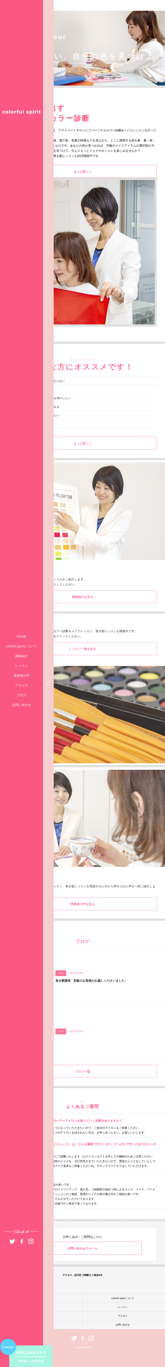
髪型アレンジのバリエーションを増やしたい (42, 405)
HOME (21, 636)
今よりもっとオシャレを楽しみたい (37, 423)
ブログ (21, 695)
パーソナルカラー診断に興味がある (37, 414)
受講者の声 (22, 675)
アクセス (21, 685)
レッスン (21, 665)
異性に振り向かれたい (29, 431)
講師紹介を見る (82, 604)
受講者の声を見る (82, 911)
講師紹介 (21, 656)
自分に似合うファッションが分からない (40, 388)
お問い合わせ (21, 705)
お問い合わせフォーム (82, 1248)
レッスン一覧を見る (82, 656)
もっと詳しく (82, 172)
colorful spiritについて (21, 646)
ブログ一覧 (82, 1079)
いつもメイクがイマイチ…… (33, 397)
